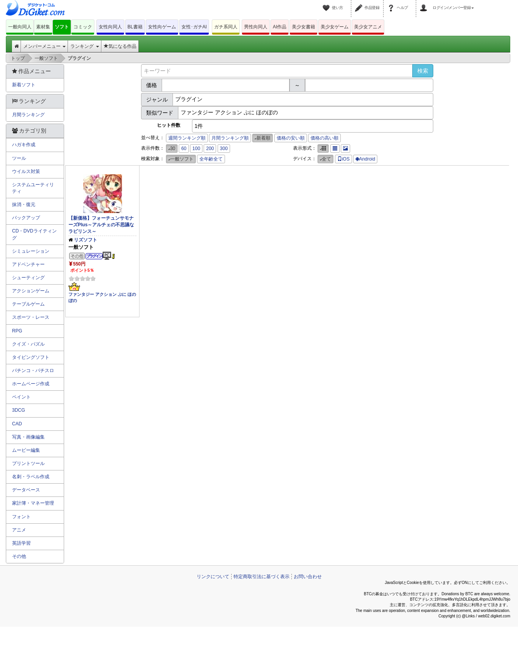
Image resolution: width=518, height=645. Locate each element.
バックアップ (26, 217)
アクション (106, 294)
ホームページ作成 (30, 383)
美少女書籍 (303, 27)
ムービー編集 (26, 450)
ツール (19, 158)
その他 (19, 556)
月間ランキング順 (230, 138)
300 (224, 148)
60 (183, 148)
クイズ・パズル (28, 344)
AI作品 (279, 27)
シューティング (28, 277)
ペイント (21, 397)
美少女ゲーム (335, 27)
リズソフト (85, 240)
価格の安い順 (291, 138)
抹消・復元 (23, 204)
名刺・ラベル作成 (30, 476)
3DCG (18, 410)
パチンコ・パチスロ (33, 370)
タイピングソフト (30, 357)
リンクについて (213, 576)
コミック (82, 27)
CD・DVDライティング (34, 234)
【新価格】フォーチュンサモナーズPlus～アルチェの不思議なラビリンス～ (101, 224)
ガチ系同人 (225, 27)
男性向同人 (255, 27)
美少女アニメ (368, 27)
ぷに (122, 294)
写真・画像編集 (28, 437)
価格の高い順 (324, 138)
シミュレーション (30, 251)
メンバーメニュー (44, 46)
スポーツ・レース (30, 317)
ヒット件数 (168, 125)
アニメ (19, 530)
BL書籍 (135, 27)
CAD (17, 424)
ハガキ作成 (23, 144)
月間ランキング (28, 114)
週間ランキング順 (187, 138)
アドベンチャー (28, 264)
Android (365, 159)
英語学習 (21, 543)
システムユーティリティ (33, 188)
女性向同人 (110, 27)
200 (210, 148)
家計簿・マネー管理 (33, 503)
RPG (17, 331)
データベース (26, 490)
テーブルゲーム (28, 304)
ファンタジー (81, 294)
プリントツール (28, 463)
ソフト (62, 27)
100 (196, 148)
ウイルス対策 (26, 171)
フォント (21, 516)
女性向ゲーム (162, 27)
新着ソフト (23, 84)
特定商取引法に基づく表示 (262, 576)
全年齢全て (211, 159)
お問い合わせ (308, 576)
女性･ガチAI (194, 27)
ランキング (84, 46)
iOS (343, 159)
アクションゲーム (30, 291)
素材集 (43, 27)
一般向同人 (19, 27)
